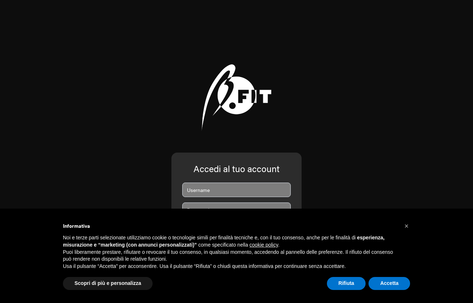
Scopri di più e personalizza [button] (107, 283)
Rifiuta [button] (346, 283)
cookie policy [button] (264, 245)
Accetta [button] (389, 283)
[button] (406, 226)
